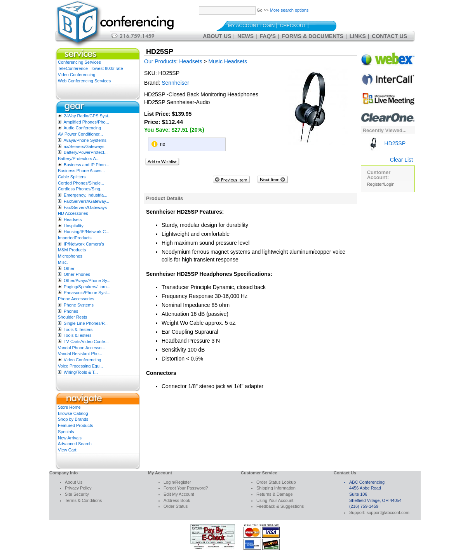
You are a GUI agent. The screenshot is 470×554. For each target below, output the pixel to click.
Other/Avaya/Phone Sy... (87, 280)
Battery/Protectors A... (78, 158)
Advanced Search (75, 443)
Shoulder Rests (72, 317)
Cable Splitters (72, 176)
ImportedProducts (75, 237)
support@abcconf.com (388, 512)
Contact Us (389, 36)
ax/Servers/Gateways (84, 146)
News (245, 36)
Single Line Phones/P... (86, 323)
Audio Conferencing (82, 127)
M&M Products (72, 249)
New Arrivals (70, 438)
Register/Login (381, 184)
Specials (66, 431)
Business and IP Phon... (86, 164)
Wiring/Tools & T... (81, 372)
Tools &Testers (78, 335)
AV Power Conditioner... (80, 134)
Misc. (63, 262)
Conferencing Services (79, 62)
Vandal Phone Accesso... (81, 347)
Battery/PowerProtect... (86, 152)
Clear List (401, 160)
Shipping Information (276, 488)
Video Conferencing (76, 74)
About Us (217, 36)
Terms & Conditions (83, 500)
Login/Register (177, 482)
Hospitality (74, 225)
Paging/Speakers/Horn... (87, 286)
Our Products (160, 61)
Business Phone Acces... (81, 170)
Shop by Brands (73, 419)
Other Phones (77, 274)
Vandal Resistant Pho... (80, 353)
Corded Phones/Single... (81, 183)
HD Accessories (73, 213)
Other (69, 268)
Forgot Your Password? (186, 488)
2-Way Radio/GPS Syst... (87, 115)
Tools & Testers (78, 329)
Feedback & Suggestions (280, 506)
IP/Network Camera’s (84, 244)
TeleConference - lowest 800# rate (90, 68)
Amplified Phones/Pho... (86, 122)
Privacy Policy (78, 488)
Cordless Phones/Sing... (81, 188)
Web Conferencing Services (84, 80)
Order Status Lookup (276, 482)
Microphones (70, 256)
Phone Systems (79, 305)
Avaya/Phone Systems (84, 140)
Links (358, 36)
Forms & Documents (313, 36)
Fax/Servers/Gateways (85, 207)
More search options (289, 10)
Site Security (77, 494)
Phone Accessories (76, 298)
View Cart (67, 450)
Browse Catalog (73, 413)
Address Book (177, 500)
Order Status (176, 506)
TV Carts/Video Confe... (86, 341)
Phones (71, 311)
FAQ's (268, 36)
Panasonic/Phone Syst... (87, 292)
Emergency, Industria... (85, 195)
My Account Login (251, 25)
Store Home (69, 407)
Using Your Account (274, 500)
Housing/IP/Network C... (86, 231)
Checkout (293, 25)
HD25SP (386, 143)
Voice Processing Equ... (80, 366)
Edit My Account (179, 494)
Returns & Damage (274, 494)
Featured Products (75, 425)
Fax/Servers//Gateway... (86, 201)
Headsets (73, 219)
